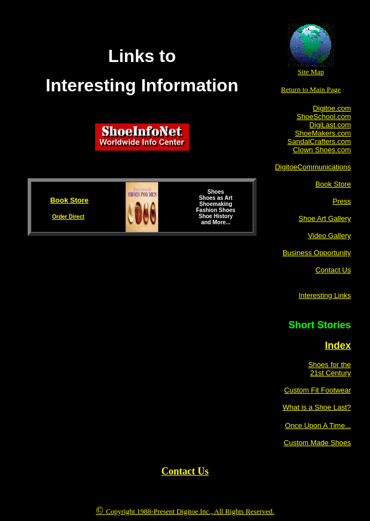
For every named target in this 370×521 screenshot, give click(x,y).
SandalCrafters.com (319, 141)
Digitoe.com (332, 108)
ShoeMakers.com (323, 133)
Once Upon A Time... (318, 425)
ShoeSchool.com (323, 116)
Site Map (311, 72)
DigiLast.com (330, 125)
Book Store (69, 200)
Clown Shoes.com (322, 150)
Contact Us (185, 471)
